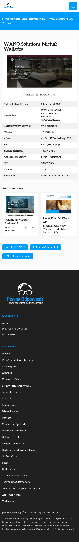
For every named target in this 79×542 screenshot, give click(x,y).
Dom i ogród (9, 366)
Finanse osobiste (11, 379)
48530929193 (48, 151)
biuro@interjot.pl (51, 144)
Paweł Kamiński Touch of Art (58, 220)
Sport (5, 463)
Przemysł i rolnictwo (14, 430)
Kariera (6, 398)
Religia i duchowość (13, 443)
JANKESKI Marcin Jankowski (16, 222)
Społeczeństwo (10, 456)
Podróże (6, 418)
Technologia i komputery (16, 482)
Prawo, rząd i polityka (14, 424)
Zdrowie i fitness (11, 495)
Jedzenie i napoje (11, 392)
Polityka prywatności (16, 329)
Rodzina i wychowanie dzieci (18, 450)
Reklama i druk (10, 437)
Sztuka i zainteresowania (55, 175)
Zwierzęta (8, 501)
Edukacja (7, 373)
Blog (5, 324)
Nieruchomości (10, 411)
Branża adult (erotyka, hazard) (19, 360)
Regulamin (9, 335)
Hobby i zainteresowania (16, 386)
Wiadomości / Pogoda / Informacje (21, 488)
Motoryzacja (9, 405)
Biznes (6, 354)
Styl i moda (8, 469)
